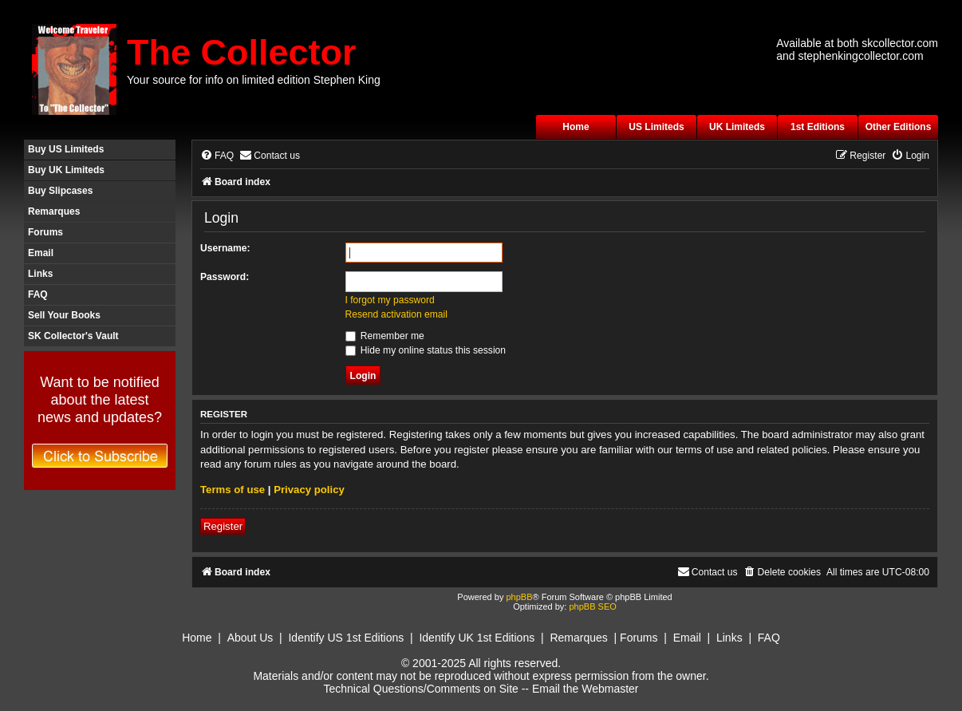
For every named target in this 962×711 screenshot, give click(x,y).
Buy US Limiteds (66, 149)
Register (222, 526)
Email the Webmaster (585, 688)
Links (40, 273)
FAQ (38, 294)
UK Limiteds (737, 126)
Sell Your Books (64, 315)
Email (40, 253)
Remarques (54, 211)
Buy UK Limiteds (66, 170)
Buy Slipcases (60, 190)
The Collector (242, 52)
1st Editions (817, 126)
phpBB (519, 597)
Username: (225, 248)
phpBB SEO (592, 606)
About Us (250, 637)
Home (575, 126)
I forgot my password (390, 300)
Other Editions (898, 126)
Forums (45, 232)
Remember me (384, 336)
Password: (224, 276)
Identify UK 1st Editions (476, 637)
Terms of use (232, 490)
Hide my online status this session (426, 350)
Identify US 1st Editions (346, 637)
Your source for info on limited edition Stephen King (253, 79)
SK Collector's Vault (73, 336)
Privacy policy (309, 490)
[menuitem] (217, 156)
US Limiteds (656, 126)
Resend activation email (396, 314)
